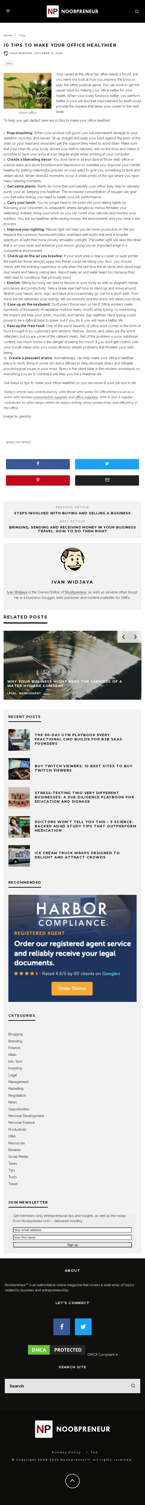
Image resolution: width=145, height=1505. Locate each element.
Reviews (14, 1150)
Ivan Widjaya (21, 53)
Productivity (17, 1129)
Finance (14, 1048)
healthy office (19, 442)
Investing (15, 1068)
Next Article (72, 521)
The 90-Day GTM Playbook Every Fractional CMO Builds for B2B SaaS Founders (79, 739)
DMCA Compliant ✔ (103, 1355)
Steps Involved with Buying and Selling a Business (72, 513)
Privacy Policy (66, 1452)
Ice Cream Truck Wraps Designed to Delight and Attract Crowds (77, 855)
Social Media (18, 1157)
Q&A (12, 1136)
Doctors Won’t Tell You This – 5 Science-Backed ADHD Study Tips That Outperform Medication (85, 826)
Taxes (12, 1163)
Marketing (15, 1088)
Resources (16, 1143)
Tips (9, 63)
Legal (12, 1075)
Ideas (12, 1054)
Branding (15, 1041)
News (12, 1102)
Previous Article (72, 507)
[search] (133, 1386)
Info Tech (15, 1061)
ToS (94, 1452)
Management (18, 1082)
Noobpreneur (75, 592)
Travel (13, 1184)
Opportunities (18, 1109)
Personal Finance (21, 1122)
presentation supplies (50, 397)
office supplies (86, 397)
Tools (12, 1177)
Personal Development (26, 1116)
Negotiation (17, 1095)
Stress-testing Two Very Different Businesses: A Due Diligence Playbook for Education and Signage (84, 797)
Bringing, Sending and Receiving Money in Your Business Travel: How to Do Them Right (72, 529)
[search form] (72, 1386)
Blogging (15, 1034)
